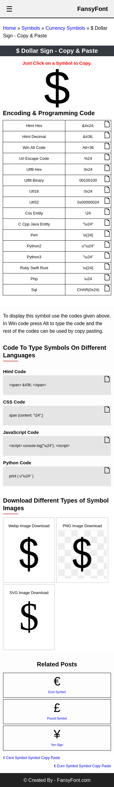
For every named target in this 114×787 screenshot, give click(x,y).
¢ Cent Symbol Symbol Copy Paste (31, 758)
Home (9, 28)
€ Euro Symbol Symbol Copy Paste (82, 766)
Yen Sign (57, 745)
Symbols (30, 28)
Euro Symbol (57, 692)
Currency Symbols (65, 28)
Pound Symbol (57, 718)
